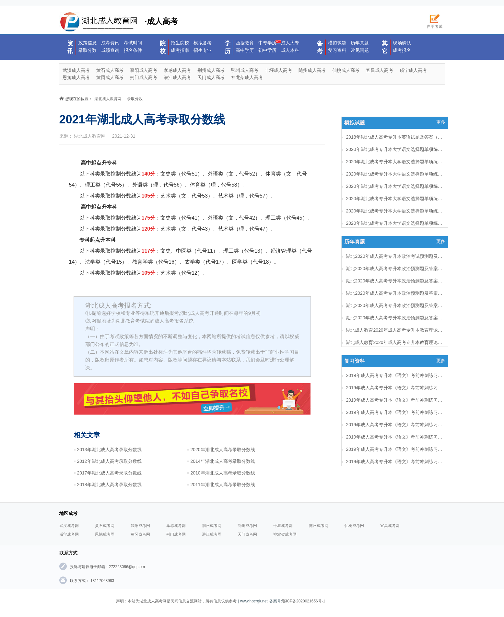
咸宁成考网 (69, 534)
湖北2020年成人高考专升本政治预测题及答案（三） (394, 293)
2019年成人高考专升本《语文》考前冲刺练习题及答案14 (394, 412)
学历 (227, 47)
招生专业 (202, 50)
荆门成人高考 (143, 77)
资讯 (70, 47)
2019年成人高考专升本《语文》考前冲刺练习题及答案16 (394, 387)
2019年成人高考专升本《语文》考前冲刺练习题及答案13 (394, 424)
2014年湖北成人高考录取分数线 (223, 461)
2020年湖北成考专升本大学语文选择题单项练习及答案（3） (394, 210)
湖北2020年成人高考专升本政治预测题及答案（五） (394, 268)
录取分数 (87, 50)
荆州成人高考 (211, 70)
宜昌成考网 (390, 525)
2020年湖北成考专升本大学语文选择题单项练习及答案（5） (394, 186)
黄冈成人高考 (109, 77)
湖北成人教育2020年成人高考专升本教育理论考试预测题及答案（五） (394, 342)
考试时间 (133, 42)
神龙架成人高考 (247, 77)
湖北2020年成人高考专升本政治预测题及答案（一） (394, 317)
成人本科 (290, 50)
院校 (163, 47)
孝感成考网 (176, 525)
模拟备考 (202, 42)
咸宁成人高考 (413, 70)
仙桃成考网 (354, 525)
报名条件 (133, 50)
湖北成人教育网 (108, 99)
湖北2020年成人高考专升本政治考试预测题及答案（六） (394, 256)
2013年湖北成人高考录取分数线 (109, 449)
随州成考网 (318, 525)
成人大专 (290, 42)
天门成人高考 (211, 77)
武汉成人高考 (76, 70)
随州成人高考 (312, 70)
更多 (440, 122)
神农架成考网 (285, 534)
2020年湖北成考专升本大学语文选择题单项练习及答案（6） (394, 174)
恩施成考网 (104, 534)
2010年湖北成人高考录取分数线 (223, 472)
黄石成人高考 (109, 70)
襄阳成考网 (140, 525)
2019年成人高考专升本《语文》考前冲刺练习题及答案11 (394, 449)
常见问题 (360, 50)
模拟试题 (337, 42)
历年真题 (360, 42)
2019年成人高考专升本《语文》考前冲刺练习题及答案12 (394, 437)
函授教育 (245, 42)
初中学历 (267, 50)
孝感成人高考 (177, 70)
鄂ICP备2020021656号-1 (303, 601)
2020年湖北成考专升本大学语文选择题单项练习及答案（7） (394, 161)
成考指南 (180, 50)
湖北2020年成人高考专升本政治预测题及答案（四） (394, 280)
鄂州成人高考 (244, 70)
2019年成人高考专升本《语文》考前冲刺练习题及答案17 (394, 375)
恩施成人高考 (76, 77)
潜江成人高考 (177, 77)
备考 (320, 47)
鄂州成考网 (247, 525)
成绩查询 (110, 50)
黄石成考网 (104, 525)
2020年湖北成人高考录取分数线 (223, 449)
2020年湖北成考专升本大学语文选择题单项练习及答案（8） (394, 149)
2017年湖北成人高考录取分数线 (109, 472)
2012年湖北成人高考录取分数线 (109, 461)
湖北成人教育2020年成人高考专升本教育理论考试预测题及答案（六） (394, 330)
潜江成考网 (211, 534)
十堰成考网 (283, 525)
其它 (385, 47)
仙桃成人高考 (345, 70)
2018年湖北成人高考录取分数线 (109, 484)
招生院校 (180, 42)
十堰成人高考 (278, 70)
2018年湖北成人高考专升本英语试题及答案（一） (394, 137)
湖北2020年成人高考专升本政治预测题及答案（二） (394, 305)
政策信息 (87, 42)
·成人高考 (118, 22)
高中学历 (245, 50)
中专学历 (267, 42)
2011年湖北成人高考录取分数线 (223, 484)
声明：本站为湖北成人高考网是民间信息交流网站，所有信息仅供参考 (176, 601)
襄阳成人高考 (143, 70)
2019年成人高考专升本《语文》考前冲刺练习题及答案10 (394, 461)
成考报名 (402, 50)
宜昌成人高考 (379, 70)
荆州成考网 (211, 525)
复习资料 (337, 50)
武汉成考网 (69, 525)
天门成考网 (247, 534)
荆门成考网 (176, 534)
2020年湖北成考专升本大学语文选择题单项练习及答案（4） (394, 198)
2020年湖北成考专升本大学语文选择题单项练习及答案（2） (394, 223)
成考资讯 (110, 42)
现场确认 (402, 42)
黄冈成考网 (140, 534)
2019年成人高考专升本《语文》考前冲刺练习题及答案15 (394, 400)
